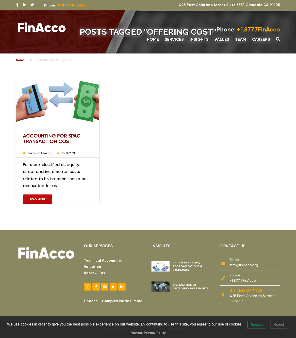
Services (174, 39)
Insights (199, 39)
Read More (37, 199)
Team (240, 39)
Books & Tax (94, 273)
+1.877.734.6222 (71, 5)
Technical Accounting (103, 260)
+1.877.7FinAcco (248, 29)
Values (221, 39)
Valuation (92, 266)
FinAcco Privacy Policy (148, 333)
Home (153, 39)
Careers (261, 39)
